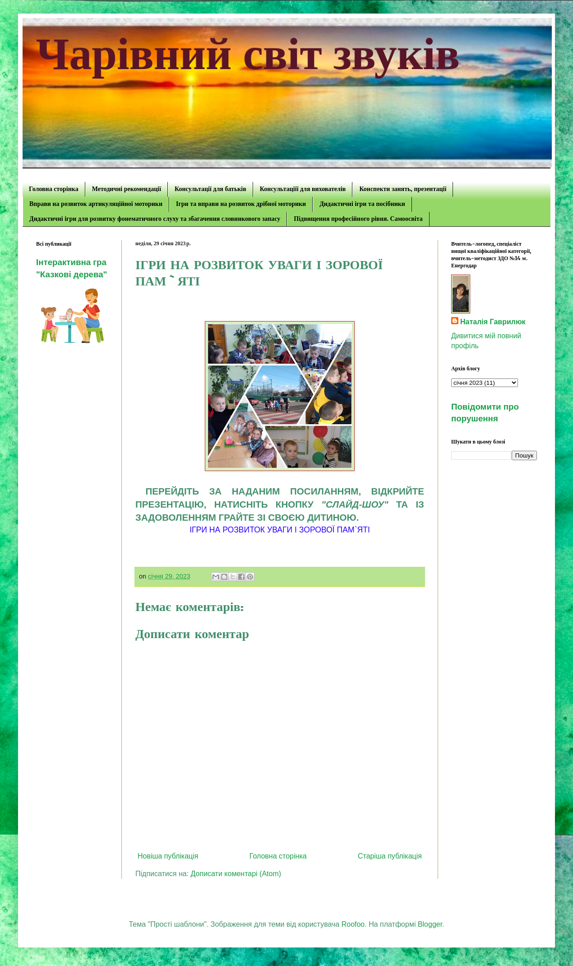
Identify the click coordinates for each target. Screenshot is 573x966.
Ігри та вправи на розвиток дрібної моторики (241, 204)
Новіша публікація (168, 856)
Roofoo (353, 924)
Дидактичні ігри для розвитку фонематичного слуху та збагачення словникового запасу (154, 218)
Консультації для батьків (210, 189)
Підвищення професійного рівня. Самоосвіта (358, 218)
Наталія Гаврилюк (493, 322)
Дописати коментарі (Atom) (236, 873)
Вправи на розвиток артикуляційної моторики (95, 204)
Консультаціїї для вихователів (303, 189)
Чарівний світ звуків (248, 54)
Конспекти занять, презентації (402, 189)
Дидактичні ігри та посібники (362, 204)
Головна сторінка (54, 189)
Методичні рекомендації (126, 189)
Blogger (430, 924)
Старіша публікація (390, 856)
